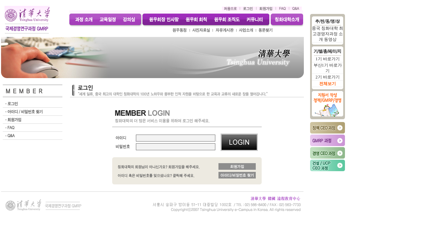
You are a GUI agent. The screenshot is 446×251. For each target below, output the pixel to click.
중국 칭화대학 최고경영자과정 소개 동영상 (327, 34)
